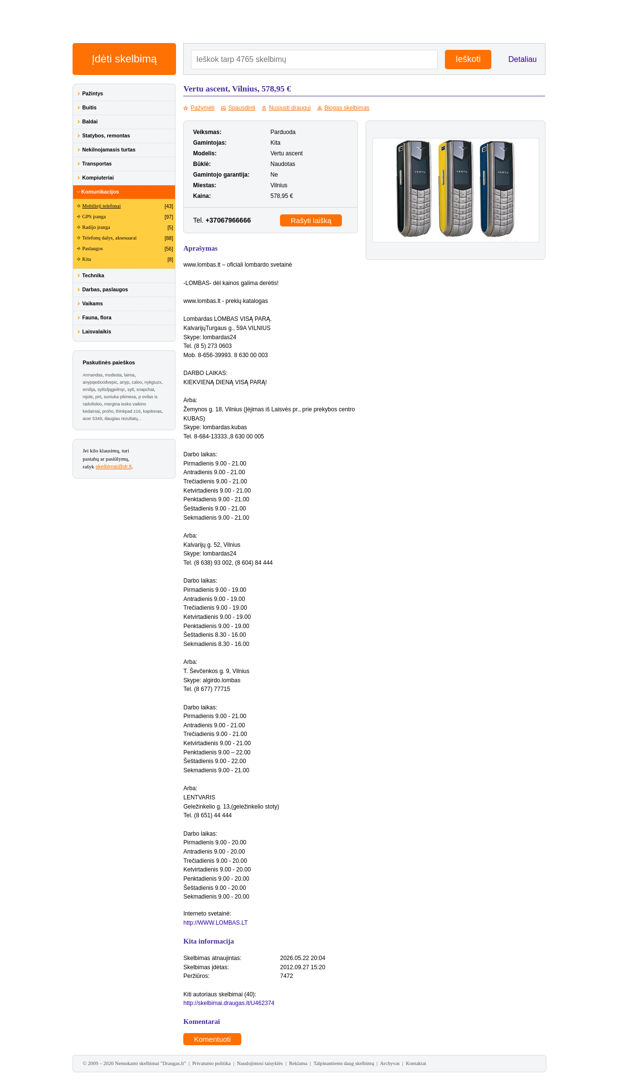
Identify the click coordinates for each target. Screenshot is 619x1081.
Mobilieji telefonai (101, 206)
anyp (125, 382)
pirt (98, 396)
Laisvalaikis (96, 331)
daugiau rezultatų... (123, 418)
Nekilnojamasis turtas (108, 149)
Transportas (97, 163)
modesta (113, 375)
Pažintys (92, 93)
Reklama (298, 1063)
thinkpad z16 (128, 411)
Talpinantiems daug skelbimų (343, 1063)
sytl (131, 389)
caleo (137, 382)
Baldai (90, 121)
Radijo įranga (96, 227)
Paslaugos (92, 248)
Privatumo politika (211, 1063)
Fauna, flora (96, 317)
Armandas (93, 375)
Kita (86, 259)
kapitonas (152, 411)
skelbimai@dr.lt (114, 466)
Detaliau (522, 59)
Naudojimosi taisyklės (260, 1063)
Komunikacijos (100, 192)
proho (108, 411)
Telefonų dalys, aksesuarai (109, 237)
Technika (93, 275)
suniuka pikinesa (120, 396)
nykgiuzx (153, 382)
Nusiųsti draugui (289, 108)
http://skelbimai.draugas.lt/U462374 (228, 1003)
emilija (89, 389)
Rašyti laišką (311, 220)
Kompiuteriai (98, 177)
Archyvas (390, 1063)
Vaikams (92, 303)
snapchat (145, 389)
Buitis (89, 107)
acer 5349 (92, 418)
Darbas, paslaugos (105, 289)
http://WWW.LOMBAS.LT (215, 922)
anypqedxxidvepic (100, 382)
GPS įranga (94, 216)
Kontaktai (416, 1063)
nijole (88, 396)
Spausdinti (241, 108)
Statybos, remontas (106, 135)
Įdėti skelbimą (124, 59)
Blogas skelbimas (346, 108)
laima (129, 375)
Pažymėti (202, 108)
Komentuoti (212, 1039)
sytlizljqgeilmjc (111, 389)
